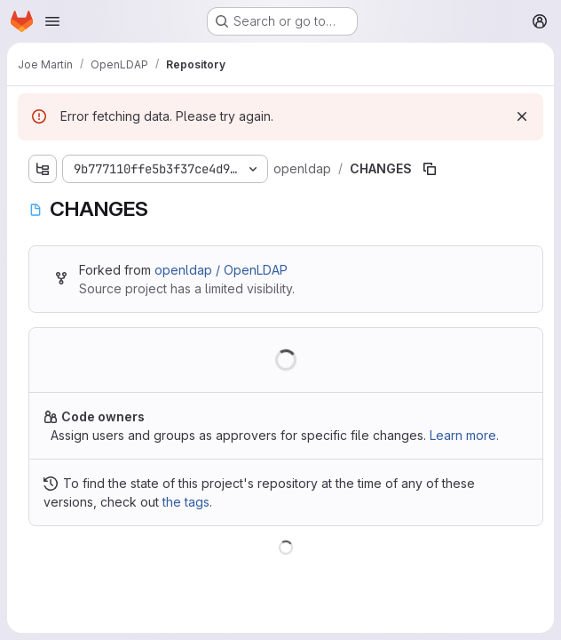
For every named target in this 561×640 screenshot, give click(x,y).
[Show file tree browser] (42, 169)
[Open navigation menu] (52, 21)
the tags (185, 501)
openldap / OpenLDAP (221, 269)
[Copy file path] (429, 169)
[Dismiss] (522, 116)
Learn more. (464, 435)
